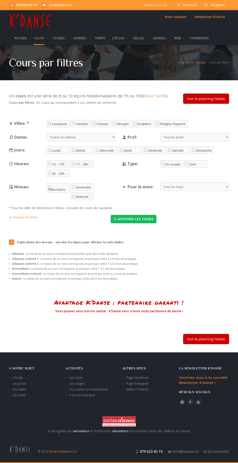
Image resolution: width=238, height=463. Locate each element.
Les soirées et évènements (88, 389)
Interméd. (83, 187)
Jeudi (128, 150)
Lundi (56, 150)
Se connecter (218, 451)
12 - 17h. (58, 164)
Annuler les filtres (23, 217)
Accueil (200, 62)
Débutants (56, 189)
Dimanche (204, 150)
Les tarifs (19, 395)
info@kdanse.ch (60, 5)
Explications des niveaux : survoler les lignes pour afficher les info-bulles (66, 242)
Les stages (77, 383)
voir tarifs (156, 95)
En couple (173, 164)
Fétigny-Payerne (172, 124)
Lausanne (59, 124)
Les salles (19, 389)
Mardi (80, 150)
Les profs (19, 383)
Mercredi (107, 150)
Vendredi (155, 150)
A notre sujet (21, 368)
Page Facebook (137, 377)
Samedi (178, 150)
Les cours (76, 377)
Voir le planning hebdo (206, 98)
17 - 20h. (82, 164)
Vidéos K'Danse (137, 389)
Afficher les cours (134, 219)
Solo (193, 164)
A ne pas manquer (82, 395)
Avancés (82, 197)
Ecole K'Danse (59, 451)
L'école (17, 377)
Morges (123, 124)
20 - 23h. (58, 174)
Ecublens (144, 124)
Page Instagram (137, 383)
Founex (102, 124)
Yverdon (82, 124)
